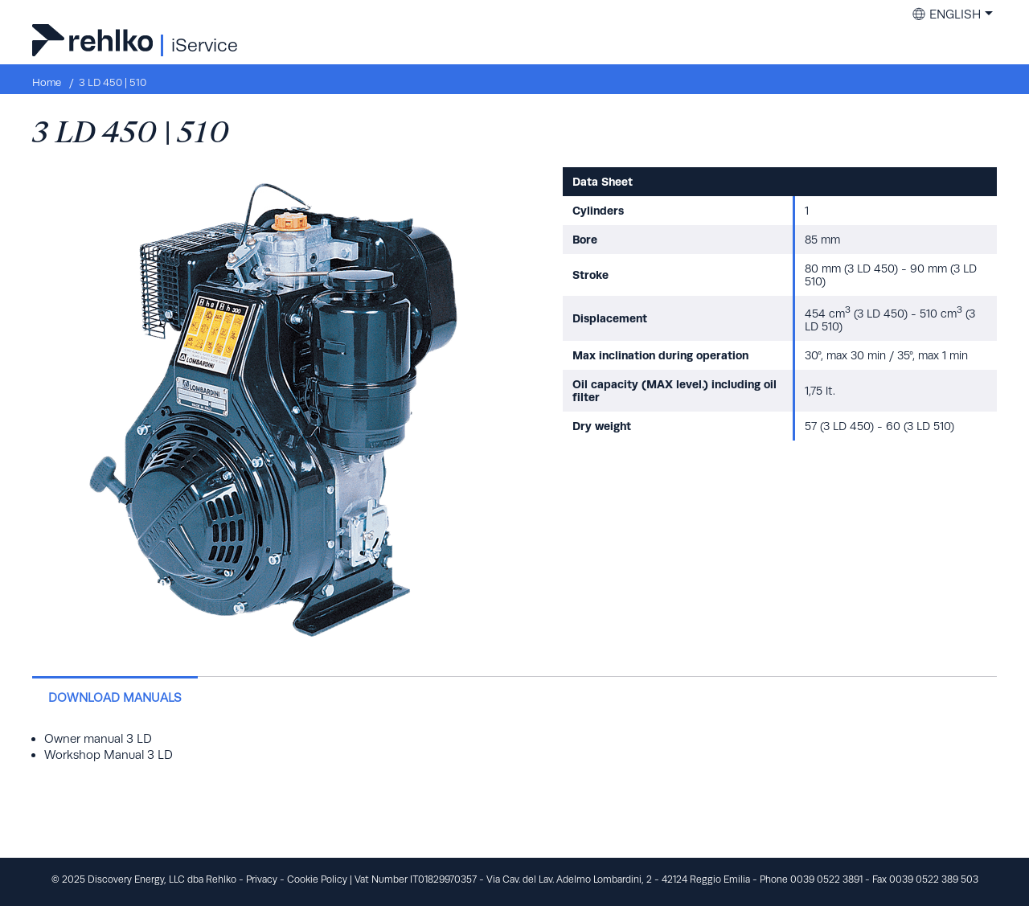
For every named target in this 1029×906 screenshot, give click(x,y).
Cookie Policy (317, 879)
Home (46, 82)
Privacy (261, 879)
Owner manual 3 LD (98, 738)
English (954, 14)
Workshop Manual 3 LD (108, 754)
